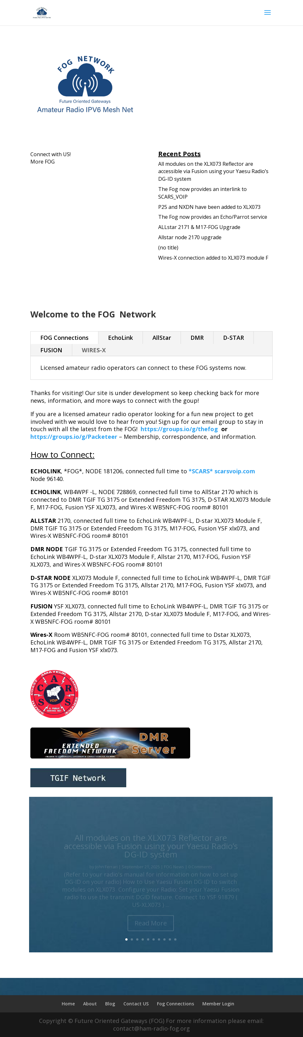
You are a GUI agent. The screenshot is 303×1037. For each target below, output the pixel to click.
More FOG (42, 161)
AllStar (161, 337)
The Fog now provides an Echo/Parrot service (212, 216)
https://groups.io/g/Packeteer (73, 436)
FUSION (51, 350)
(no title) (168, 247)
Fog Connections (175, 1004)
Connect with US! (50, 154)
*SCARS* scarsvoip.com (222, 471)
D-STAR (233, 337)
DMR (197, 337)
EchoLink (120, 337)
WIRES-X (94, 350)
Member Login (218, 1004)
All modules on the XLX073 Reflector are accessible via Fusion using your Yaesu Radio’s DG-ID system (213, 171)
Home (68, 1004)
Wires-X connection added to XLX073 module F (213, 257)
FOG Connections (64, 337)
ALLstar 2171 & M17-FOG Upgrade (199, 227)
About (90, 1004)
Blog (110, 1004)
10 (175, 939)
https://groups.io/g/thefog (179, 429)
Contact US (136, 1004)
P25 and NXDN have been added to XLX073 (209, 206)
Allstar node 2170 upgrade (189, 237)
